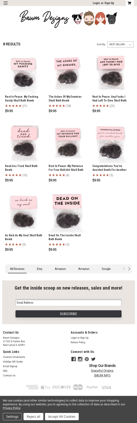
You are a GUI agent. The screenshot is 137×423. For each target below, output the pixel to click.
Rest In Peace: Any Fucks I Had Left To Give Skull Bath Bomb (109, 100)
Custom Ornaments (14, 357)
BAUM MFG (102, 375)
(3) (111, 175)
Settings (12, 416)
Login (96, 3)
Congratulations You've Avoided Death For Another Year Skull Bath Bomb (109, 169)
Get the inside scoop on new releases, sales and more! (68, 288)
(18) (68, 106)
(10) (24, 175)
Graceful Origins (102, 370)
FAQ (5, 371)
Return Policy (78, 342)
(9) (24, 244)
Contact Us (9, 375)
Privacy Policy (11, 408)
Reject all (33, 416)
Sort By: (101, 44)
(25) (112, 106)
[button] (5, 277)
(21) (24, 106)
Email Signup (10, 366)
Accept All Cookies (62, 416)
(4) (67, 175)
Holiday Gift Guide (13, 361)
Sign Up (109, 3)
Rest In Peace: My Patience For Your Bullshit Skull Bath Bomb (66, 169)
